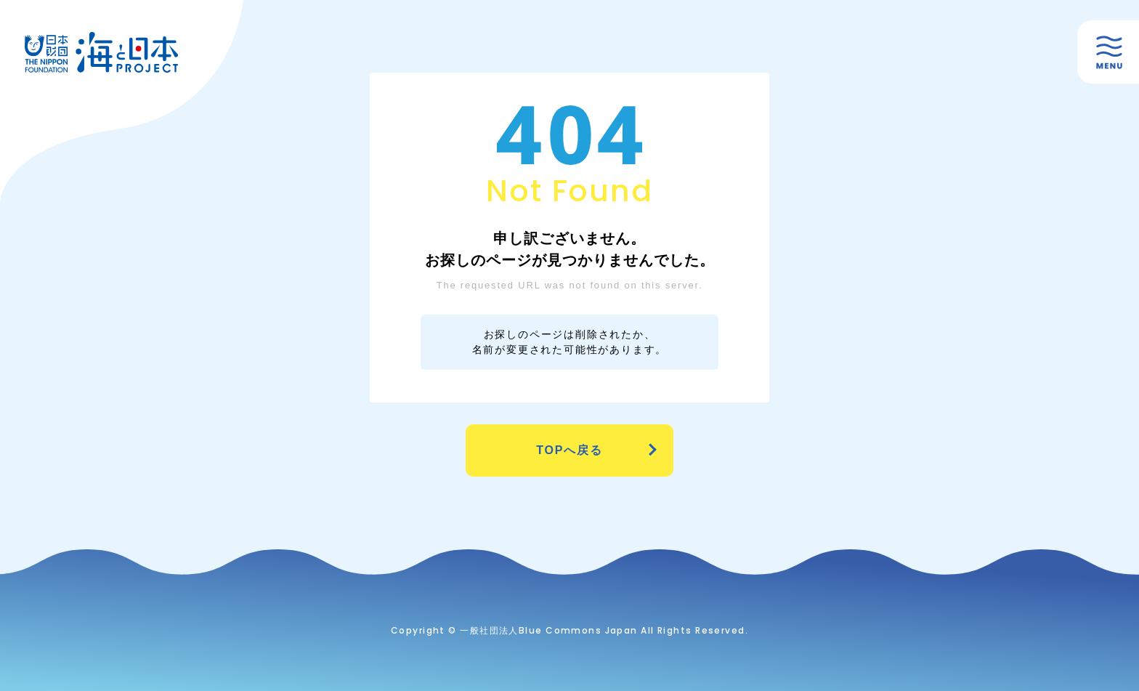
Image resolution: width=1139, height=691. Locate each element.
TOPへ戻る (569, 450)
